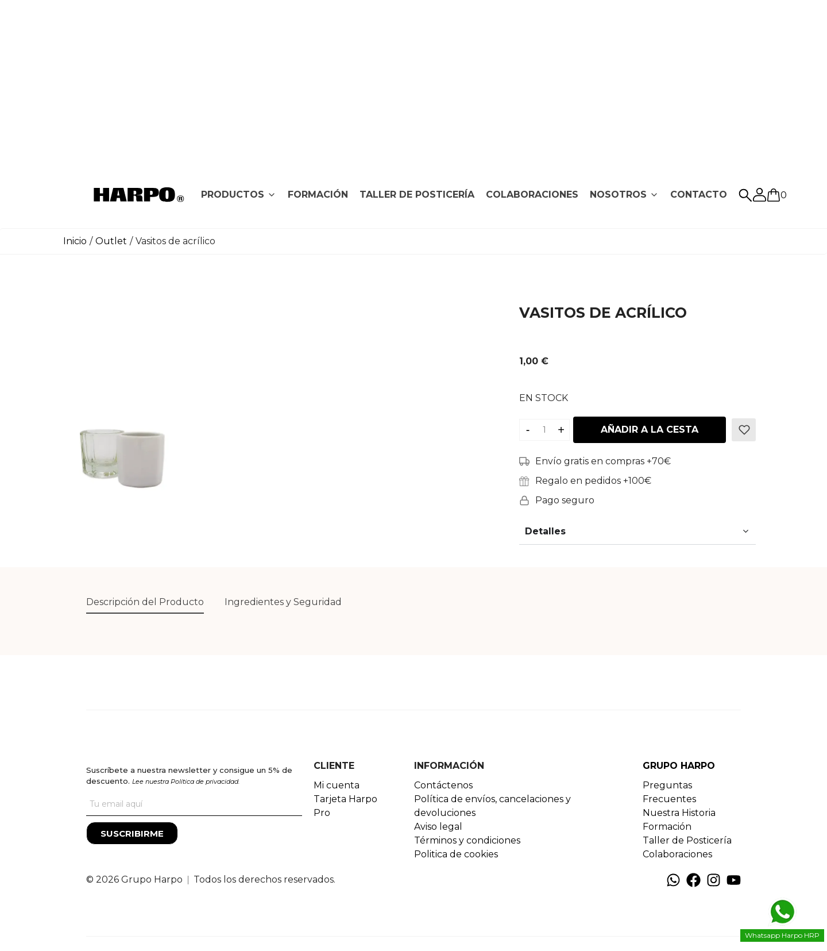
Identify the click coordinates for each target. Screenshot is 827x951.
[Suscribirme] (132, 833)
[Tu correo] (194, 804)
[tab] (238, 195)
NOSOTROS (618, 194)
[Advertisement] (413, 80)
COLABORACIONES (532, 194)
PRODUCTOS (232, 194)
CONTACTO (698, 194)
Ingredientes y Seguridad (283, 601)
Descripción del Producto (145, 601)
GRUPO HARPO (679, 765)
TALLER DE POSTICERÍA (417, 194)
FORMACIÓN (318, 194)
